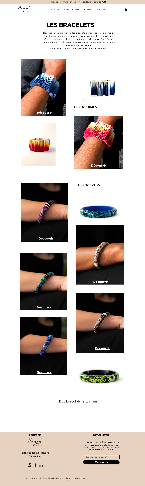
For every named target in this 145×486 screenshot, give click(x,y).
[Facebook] (35, 465)
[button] (126, 9)
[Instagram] (30, 465)
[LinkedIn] (41, 465)
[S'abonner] (101, 462)
